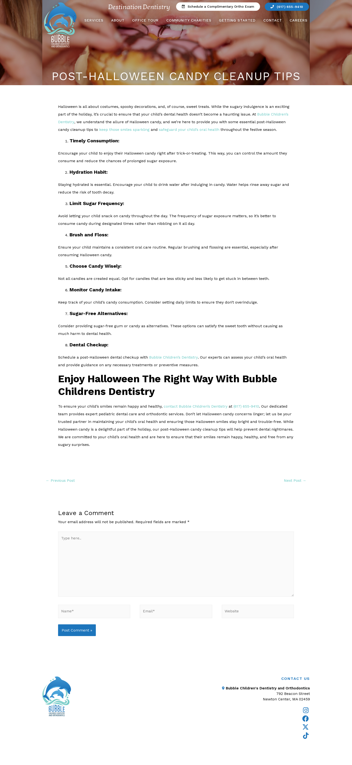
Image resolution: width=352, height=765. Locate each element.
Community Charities (188, 20)
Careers (299, 20)
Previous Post (61, 480)
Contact (272, 20)
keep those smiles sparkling (125, 129)
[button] (216, 7)
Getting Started (237, 20)
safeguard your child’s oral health (191, 129)
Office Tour (145, 20)
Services (93, 20)
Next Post (294, 480)
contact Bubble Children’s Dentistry (196, 406)
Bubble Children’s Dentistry (174, 357)
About (118, 20)
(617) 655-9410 (248, 406)
